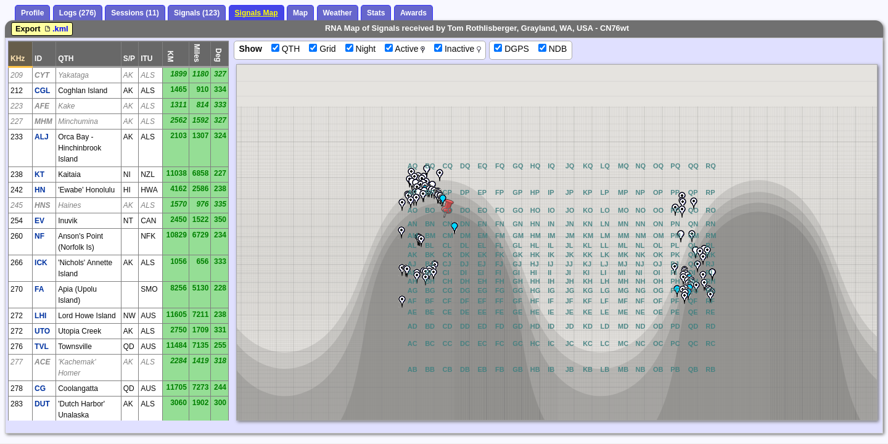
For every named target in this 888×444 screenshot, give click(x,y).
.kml (55, 28)
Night (360, 49)
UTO (42, 331)
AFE (42, 106)
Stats (376, 13)
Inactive (457, 49)
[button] (439, 175)
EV (39, 220)
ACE (42, 362)
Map (300, 13)
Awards (413, 13)
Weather (337, 13)
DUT (42, 404)
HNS (42, 205)
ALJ (42, 137)
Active (405, 49)
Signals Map (256, 13)
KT (39, 174)
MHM (43, 121)
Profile (32, 13)
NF (39, 236)
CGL (42, 90)
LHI (40, 315)
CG (40, 388)
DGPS (511, 49)
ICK (41, 262)
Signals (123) (197, 13)
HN (40, 190)
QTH (285, 49)
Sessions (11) (134, 13)
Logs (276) (77, 13)
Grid (322, 49)
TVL (42, 346)
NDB (552, 49)
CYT (42, 75)
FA (39, 289)
